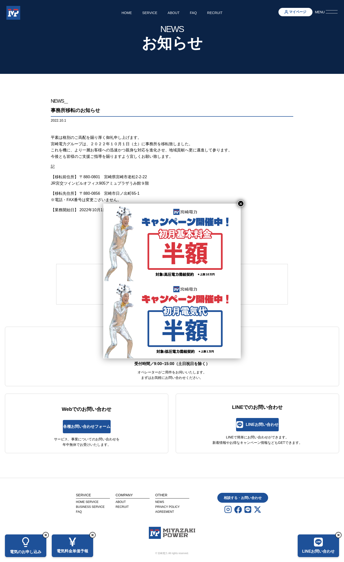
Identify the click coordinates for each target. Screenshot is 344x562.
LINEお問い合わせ (257, 424)
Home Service (87, 502)
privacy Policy (167, 507)
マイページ (295, 12)
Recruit (215, 13)
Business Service (90, 507)
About (173, 13)
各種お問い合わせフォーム (86, 426)
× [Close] (240, 203)
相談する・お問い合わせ (243, 498)
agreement (164, 512)
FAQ (193, 13)
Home (126, 13)
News (159, 502)
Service (149, 13)
